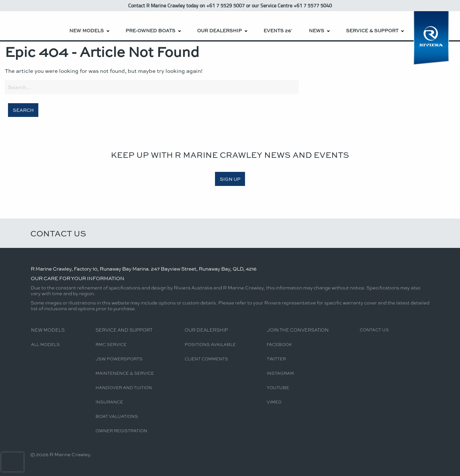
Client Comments (206, 359)
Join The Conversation (298, 329)
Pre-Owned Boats (150, 30)
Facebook (279, 344)
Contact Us (58, 233)
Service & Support (372, 30)
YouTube (278, 387)
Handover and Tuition (124, 387)
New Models (86, 30)
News (316, 30)
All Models (45, 344)
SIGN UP (230, 179)
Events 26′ (278, 30)
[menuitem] (89, 25)
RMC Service (111, 344)
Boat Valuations (117, 416)
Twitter (276, 359)
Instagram (280, 373)
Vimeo (274, 402)
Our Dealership (219, 30)
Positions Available (210, 344)
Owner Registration (121, 430)
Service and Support (124, 329)
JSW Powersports (119, 359)
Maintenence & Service (125, 373)
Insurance (109, 402)
